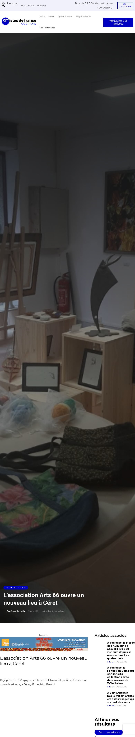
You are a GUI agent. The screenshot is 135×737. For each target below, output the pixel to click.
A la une (111, 661)
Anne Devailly (18, 611)
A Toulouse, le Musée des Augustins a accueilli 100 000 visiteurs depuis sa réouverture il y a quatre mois (120, 650)
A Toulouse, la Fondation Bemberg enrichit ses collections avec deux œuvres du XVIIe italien (121, 674)
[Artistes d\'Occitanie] (20, 21)
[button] (9, 3)
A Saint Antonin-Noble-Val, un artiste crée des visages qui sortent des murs (120, 695)
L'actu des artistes (15, 587)
